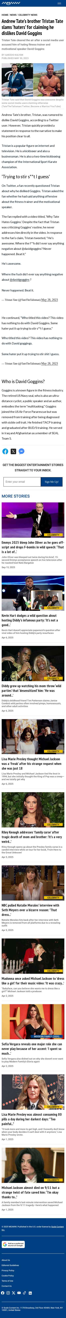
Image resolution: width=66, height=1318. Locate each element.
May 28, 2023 (49, 299)
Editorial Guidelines (10, 1265)
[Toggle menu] (61, 3)
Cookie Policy (8, 1276)
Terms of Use (7, 1281)
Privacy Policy (8, 1270)
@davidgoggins (19, 279)
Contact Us (7, 1286)
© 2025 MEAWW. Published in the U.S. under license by (26, 1227)
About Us (6, 1260)
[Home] (11, 3)
